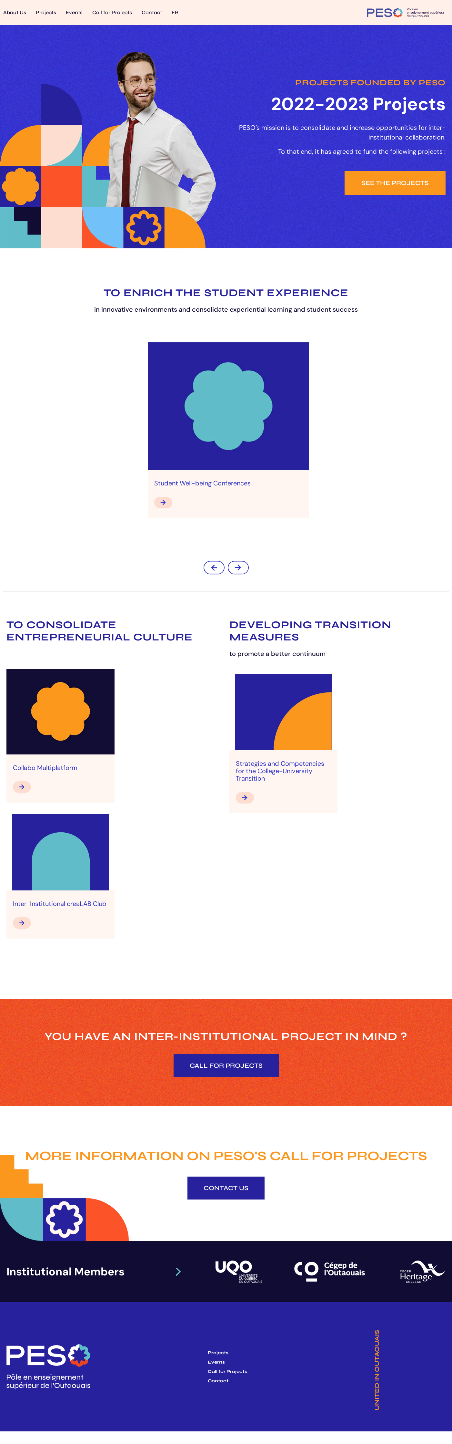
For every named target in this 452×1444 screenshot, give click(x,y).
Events (74, 12)
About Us (14, 12)
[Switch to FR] (175, 12)
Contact (152, 12)
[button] (214, 567)
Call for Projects (112, 12)
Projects (46, 12)
